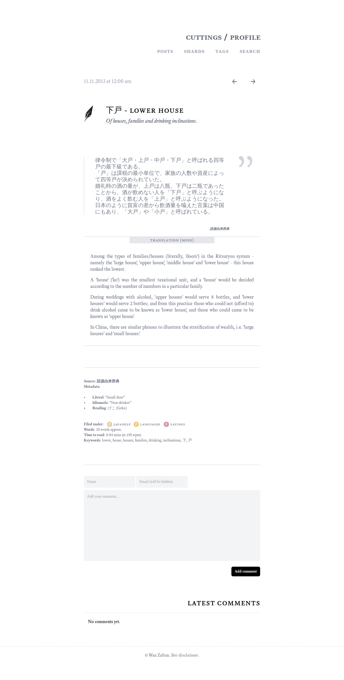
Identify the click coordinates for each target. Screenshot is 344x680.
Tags (222, 51)
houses (128, 440)
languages (150, 424)
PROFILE (245, 37)
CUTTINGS (204, 37)
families (141, 440)
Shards (194, 51)
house (117, 440)
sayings (177, 424)
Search (249, 51)
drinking (155, 440)
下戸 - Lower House (145, 110)
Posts (165, 51)
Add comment (246, 571)
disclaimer (188, 655)
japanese (121, 424)
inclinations (172, 440)
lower (106, 440)
